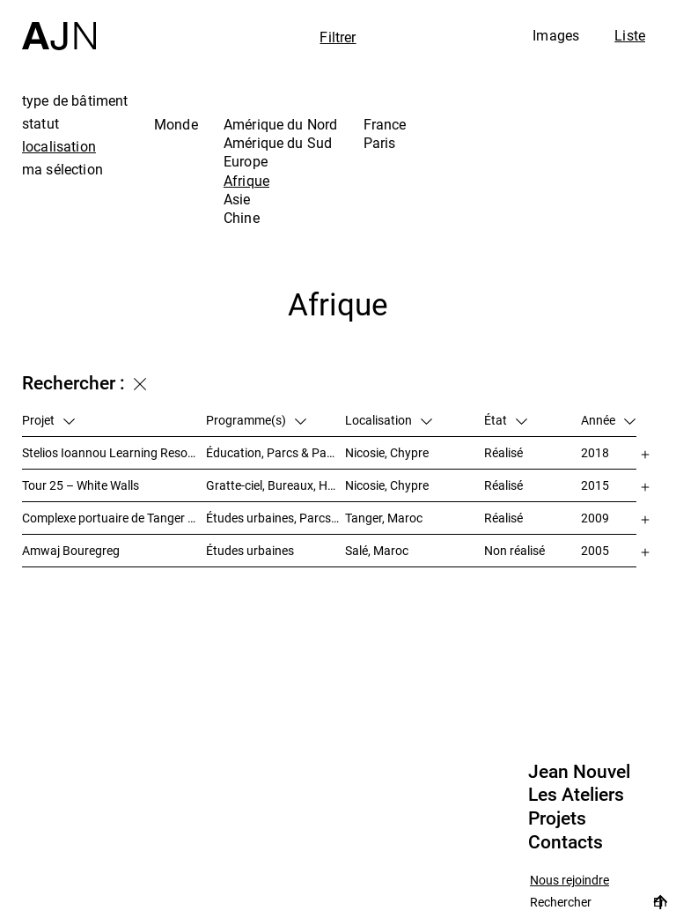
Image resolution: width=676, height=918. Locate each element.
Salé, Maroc (376, 550)
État (505, 419)
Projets (557, 818)
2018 (595, 452)
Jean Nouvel (579, 771)
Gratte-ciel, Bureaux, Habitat (275, 485)
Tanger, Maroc (383, 517)
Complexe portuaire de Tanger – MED (114, 517)
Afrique (246, 180)
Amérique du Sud (278, 142)
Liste (629, 35)
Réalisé (503, 452)
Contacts (565, 842)
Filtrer (338, 37)
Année (608, 419)
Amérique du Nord (281, 124)
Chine (242, 217)
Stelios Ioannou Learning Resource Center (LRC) (114, 452)
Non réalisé (514, 550)
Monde (176, 124)
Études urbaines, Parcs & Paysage (275, 517)
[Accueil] (59, 25)
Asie (237, 199)
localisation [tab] (59, 146)
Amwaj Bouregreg (71, 550)
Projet (48, 419)
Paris (380, 142)
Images (556, 35)
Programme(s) (256, 419)
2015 (595, 485)
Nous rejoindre (569, 880)
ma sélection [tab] (62, 169)
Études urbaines (250, 550)
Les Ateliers (576, 794)
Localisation (388, 419)
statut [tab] (40, 123)
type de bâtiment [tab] (75, 100)
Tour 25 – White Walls (80, 485)
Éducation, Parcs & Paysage (275, 452)
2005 (595, 550)
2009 (595, 517)
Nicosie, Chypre (387, 452)
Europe (246, 161)
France (385, 124)
